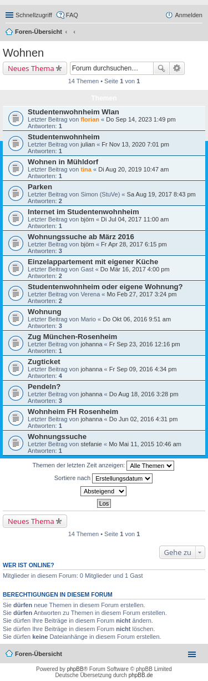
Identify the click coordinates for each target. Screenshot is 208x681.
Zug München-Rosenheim (72, 336)
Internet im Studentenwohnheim (83, 212)
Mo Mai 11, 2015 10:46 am (145, 444)
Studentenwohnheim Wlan (73, 112)
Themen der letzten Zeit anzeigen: (104, 466)
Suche (161, 68)
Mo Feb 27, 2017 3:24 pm (142, 294)
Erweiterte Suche (177, 68)
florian (89, 119)
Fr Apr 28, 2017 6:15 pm (134, 244)
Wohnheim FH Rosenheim (73, 411)
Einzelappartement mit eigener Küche (93, 262)
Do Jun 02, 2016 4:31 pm (143, 419)
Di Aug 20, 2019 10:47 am (133, 169)
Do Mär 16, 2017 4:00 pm (135, 269)
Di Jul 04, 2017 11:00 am (135, 219)
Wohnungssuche (57, 436)
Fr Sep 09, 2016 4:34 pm (143, 369)
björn (87, 219)
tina (86, 169)
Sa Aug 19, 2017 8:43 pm (161, 194)
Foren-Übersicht (38, 31)
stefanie (91, 444)
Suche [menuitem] (199, 32)
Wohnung (45, 311)
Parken (40, 187)
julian (87, 144)
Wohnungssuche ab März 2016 (81, 237)
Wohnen (23, 53)
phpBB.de (141, 675)
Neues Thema (31, 68)
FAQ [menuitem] (72, 15)
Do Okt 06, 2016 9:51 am (137, 319)
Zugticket (44, 361)
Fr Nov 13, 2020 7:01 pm (135, 144)
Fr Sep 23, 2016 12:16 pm (144, 344)
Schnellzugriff (34, 15)
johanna (91, 344)
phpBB (75, 669)
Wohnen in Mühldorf (63, 162)
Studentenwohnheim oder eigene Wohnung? (105, 287)
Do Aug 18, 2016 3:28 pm (144, 394)
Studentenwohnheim (64, 137)
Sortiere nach (103, 478)
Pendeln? (44, 386)
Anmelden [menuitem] (188, 15)
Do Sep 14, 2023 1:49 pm (140, 119)
